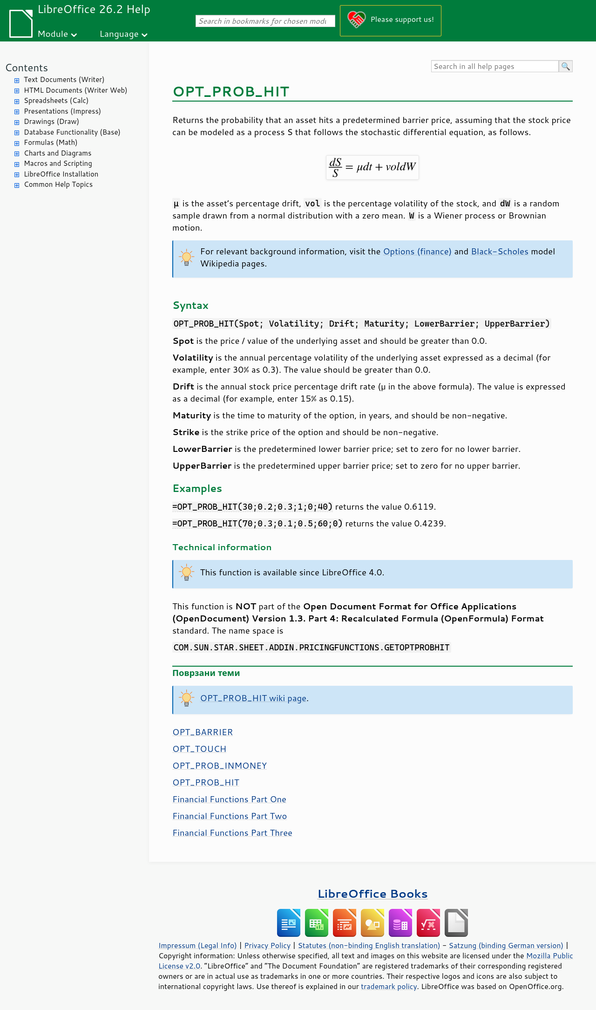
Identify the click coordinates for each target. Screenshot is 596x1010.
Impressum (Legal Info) (197, 945)
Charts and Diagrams (57, 153)
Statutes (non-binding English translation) (369, 945)
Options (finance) (417, 251)
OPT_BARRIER (202, 732)
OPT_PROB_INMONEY (219, 765)
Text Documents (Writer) (64, 79)
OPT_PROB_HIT (205, 782)
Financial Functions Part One (229, 799)
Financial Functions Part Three (232, 832)
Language (119, 33)
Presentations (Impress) (62, 111)
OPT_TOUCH (199, 749)
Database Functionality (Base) (72, 132)
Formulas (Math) (51, 142)
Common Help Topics (58, 184)
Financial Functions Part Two (229, 816)
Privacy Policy (267, 945)
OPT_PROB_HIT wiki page (253, 698)
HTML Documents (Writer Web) (76, 90)
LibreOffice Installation (61, 174)
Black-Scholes (499, 251)
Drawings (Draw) (51, 121)
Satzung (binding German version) (506, 945)
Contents (26, 67)
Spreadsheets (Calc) (56, 100)
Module (52, 33)
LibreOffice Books (372, 893)
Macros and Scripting (58, 163)
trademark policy (389, 986)
